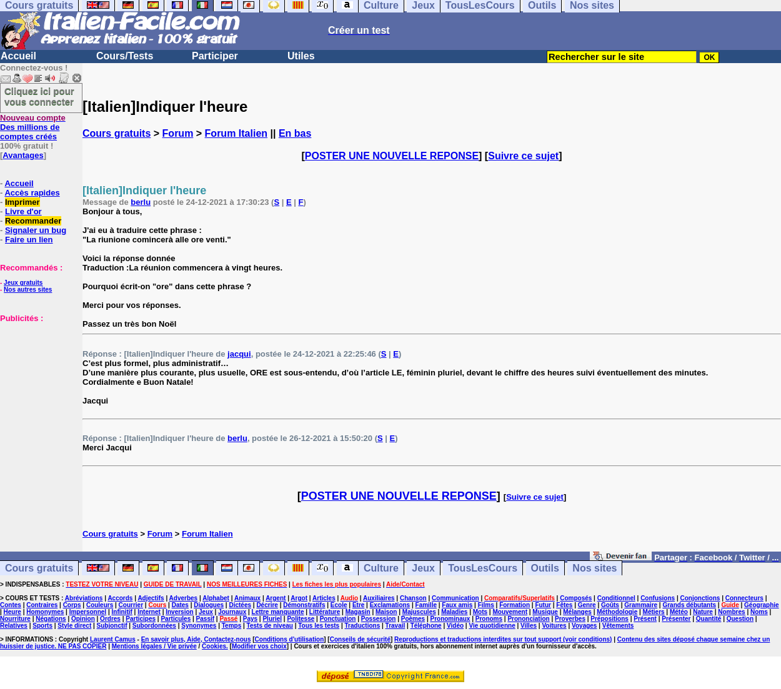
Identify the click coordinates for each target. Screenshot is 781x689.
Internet (149, 611)
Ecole (339, 605)
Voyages (584, 625)
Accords (119, 598)
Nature (703, 611)
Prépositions (609, 618)
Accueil (18, 56)
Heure (12, 611)
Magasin (358, 611)
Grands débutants (689, 605)
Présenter (676, 618)
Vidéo (455, 625)
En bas (295, 133)
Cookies (214, 646)
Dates (180, 605)
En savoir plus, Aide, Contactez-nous (196, 639)
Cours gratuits (116, 133)
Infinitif (122, 611)
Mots (480, 611)
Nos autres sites (28, 289)
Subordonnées (154, 625)
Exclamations (390, 605)
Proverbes (570, 618)
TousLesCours (482, 568)
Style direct (74, 625)
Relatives (13, 625)
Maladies (454, 611)
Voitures (554, 625)
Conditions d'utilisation (289, 639)
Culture (381, 568)
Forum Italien (236, 133)
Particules (176, 618)
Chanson (413, 598)
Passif (205, 618)
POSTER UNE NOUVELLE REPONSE (392, 156)
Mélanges (577, 611)
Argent (276, 598)
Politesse (300, 618)
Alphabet (215, 598)
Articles (324, 598)
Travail (395, 625)
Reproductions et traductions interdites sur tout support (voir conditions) (503, 639)
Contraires (41, 605)
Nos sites (594, 568)
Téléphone (426, 625)
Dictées (240, 605)
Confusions (657, 598)
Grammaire (640, 605)
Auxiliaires (379, 598)
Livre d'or (23, 211)
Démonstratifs (304, 605)
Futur (543, 605)
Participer (215, 56)
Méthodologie (617, 611)
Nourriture (15, 618)
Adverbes (183, 598)
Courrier (131, 605)
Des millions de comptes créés (33, 127)
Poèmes (413, 618)
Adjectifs (150, 598)
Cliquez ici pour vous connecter (39, 96)
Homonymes (45, 611)
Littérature (324, 611)
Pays (250, 618)
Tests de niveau (270, 625)
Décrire (266, 605)
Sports (42, 625)
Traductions (363, 625)
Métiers (654, 611)
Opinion (83, 618)
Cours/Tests (124, 56)
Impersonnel (87, 611)
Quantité (709, 618)
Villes (528, 625)
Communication (455, 598)
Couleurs (99, 605)
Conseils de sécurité (360, 639)
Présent (645, 618)
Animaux (247, 598)
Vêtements (618, 625)
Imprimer (22, 202)
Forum (178, 133)
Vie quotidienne (492, 625)
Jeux (423, 568)
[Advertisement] (37, 385)
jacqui (239, 354)
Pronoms (488, 618)
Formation (514, 605)
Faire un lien (29, 239)
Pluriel (272, 618)
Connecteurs (744, 598)
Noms (759, 611)
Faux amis (457, 605)
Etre (358, 605)
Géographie (761, 605)
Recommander (33, 221)
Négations (51, 618)
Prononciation (528, 618)
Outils (545, 568)
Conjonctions (700, 598)
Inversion (179, 611)
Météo (679, 611)
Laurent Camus (113, 639)
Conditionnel (616, 598)
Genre (587, 605)
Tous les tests (318, 625)
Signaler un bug (35, 230)
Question (740, 618)
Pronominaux (450, 618)
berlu (141, 202)
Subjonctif (112, 625)
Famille (426, 605)
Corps (72, 605)
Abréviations (84, 598)
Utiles (301, 56)
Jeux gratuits (23, 282)
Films (486, 605)
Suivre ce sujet (523, 156)
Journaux (232, 611)
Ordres (110, 618)
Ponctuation (338, 618)
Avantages (22, 155)
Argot (299, 598)
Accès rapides (31, 192)
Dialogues (209, 605)
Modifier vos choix (259, 646)
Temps (232, 625)
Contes (10, 605)
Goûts (610, 605)
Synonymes (198, 625)
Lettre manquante (278, 611)
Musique (545, 611)
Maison (386, 611)
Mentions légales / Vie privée (154, 646)
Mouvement (509, 611)
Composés (576, 598)
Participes (141, 618)
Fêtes (564, 605)
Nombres (731, 611)
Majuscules (419, 611)
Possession (378, 618)
